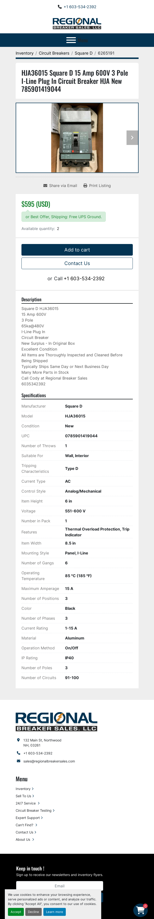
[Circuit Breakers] (54, 53)
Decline (33, 912)
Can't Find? (25, 825)
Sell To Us (23, 796)
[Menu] (71, 40)
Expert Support (28, 818)
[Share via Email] (60, 185)
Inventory (23, 789)
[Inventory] (24, 53)
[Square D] (84, 53)
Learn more (54, 912)
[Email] (59, 886)
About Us (23, 839)
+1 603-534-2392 (80, 6)
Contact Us (77, 263)
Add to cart (77, 250)
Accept (16, 912)
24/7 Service (26, 803)
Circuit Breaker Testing (34, 810)
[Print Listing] (97, 185)
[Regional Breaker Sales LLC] (56, 721)
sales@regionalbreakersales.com (49, 761)
